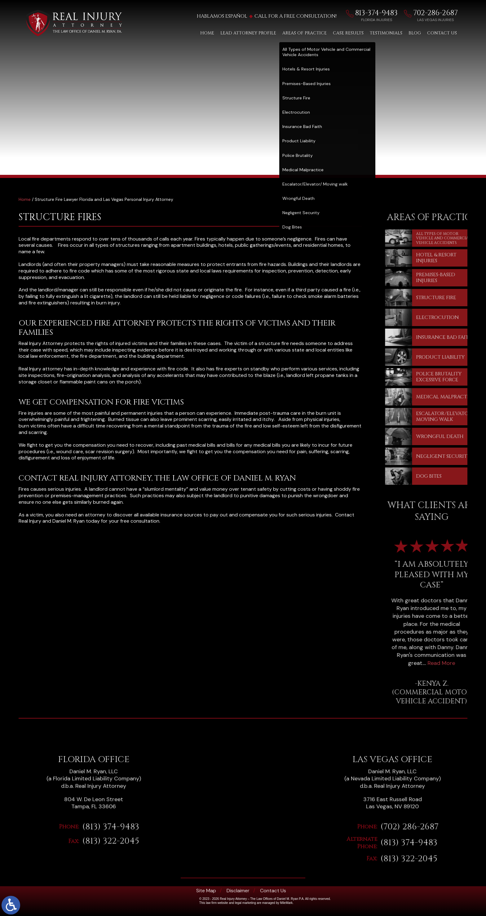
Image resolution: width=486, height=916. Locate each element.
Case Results (348, 33)
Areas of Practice (304, 33)
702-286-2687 (443, 13)
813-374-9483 (384, 13)
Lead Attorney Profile (248, 33)
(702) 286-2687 (409, 903)
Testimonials (386, 33)
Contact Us (442, 33)
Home (207, 33)
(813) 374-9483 (110, 903)
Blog (415, 33)
